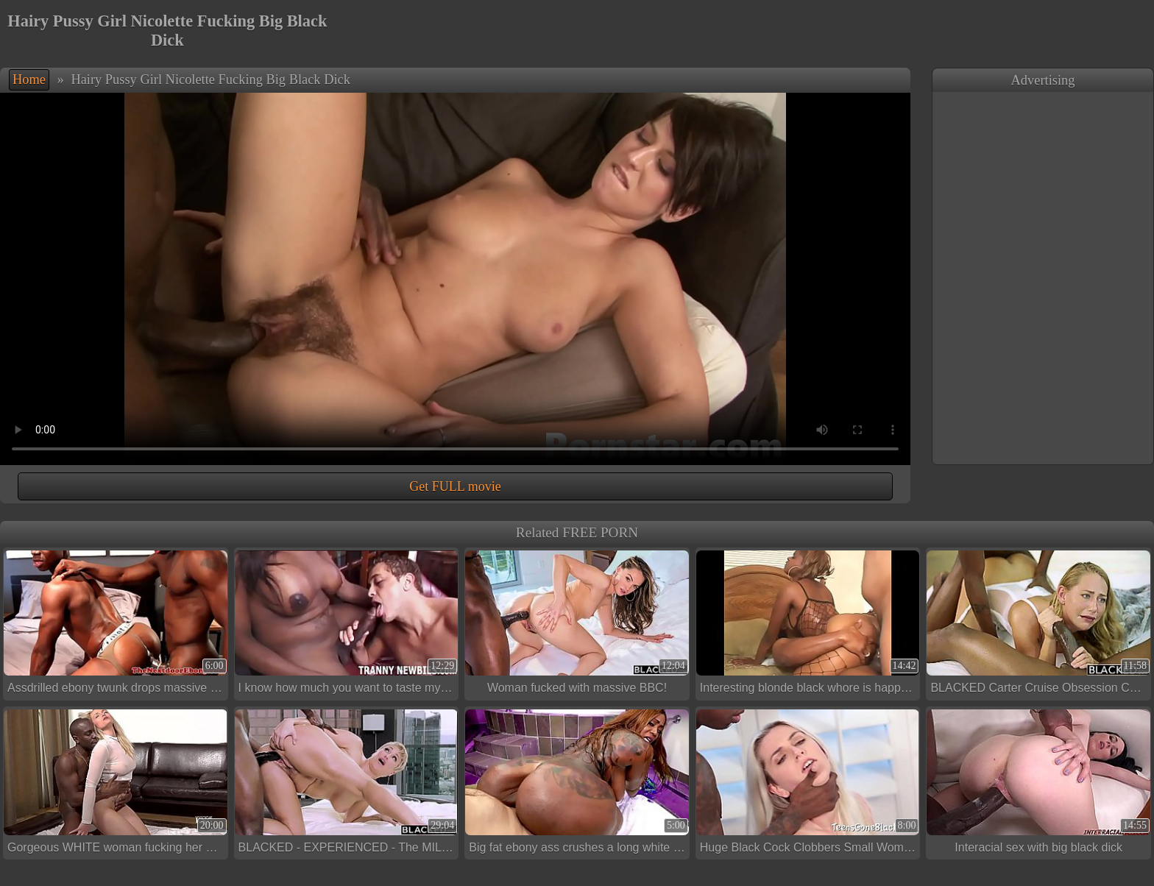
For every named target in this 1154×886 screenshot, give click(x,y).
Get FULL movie (454, 486)
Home (29, 79)
